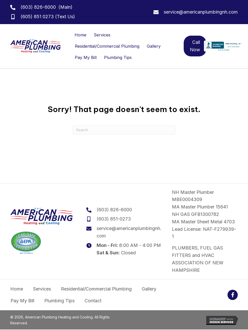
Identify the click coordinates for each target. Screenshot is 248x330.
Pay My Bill (86, 57)
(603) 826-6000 (38, 7)
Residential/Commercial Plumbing (107, 46)
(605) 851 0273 (37, 16)
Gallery (154, 46)
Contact (93, 300)
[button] (233, 295)
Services (102, 34)
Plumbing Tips (118, 57)
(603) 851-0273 (114, 219)
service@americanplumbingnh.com (201, 12)
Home (80, 34)
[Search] (124, 129)
